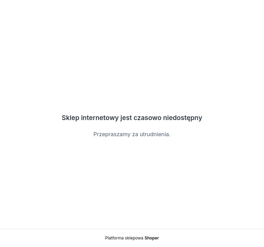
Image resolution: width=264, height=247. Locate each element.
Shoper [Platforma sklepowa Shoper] (151, 237)
